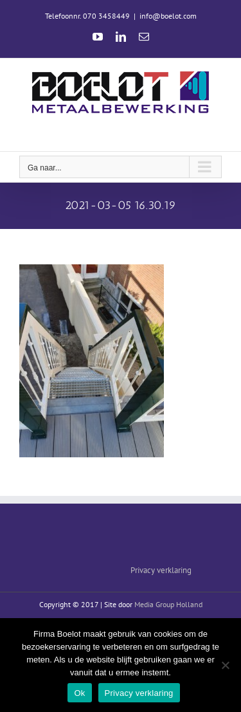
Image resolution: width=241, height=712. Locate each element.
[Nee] (225, 665)
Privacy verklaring (161, 570)
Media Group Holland (168, 604)
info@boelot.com (168, 16)
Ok (79, 693)
